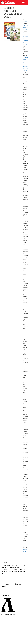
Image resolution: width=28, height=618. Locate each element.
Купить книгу (25, 550)
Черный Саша (25, 58)
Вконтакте (5, 595)
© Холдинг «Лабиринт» (8, 614)
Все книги (5, 584)
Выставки (18, 584)
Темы (3, 586)
